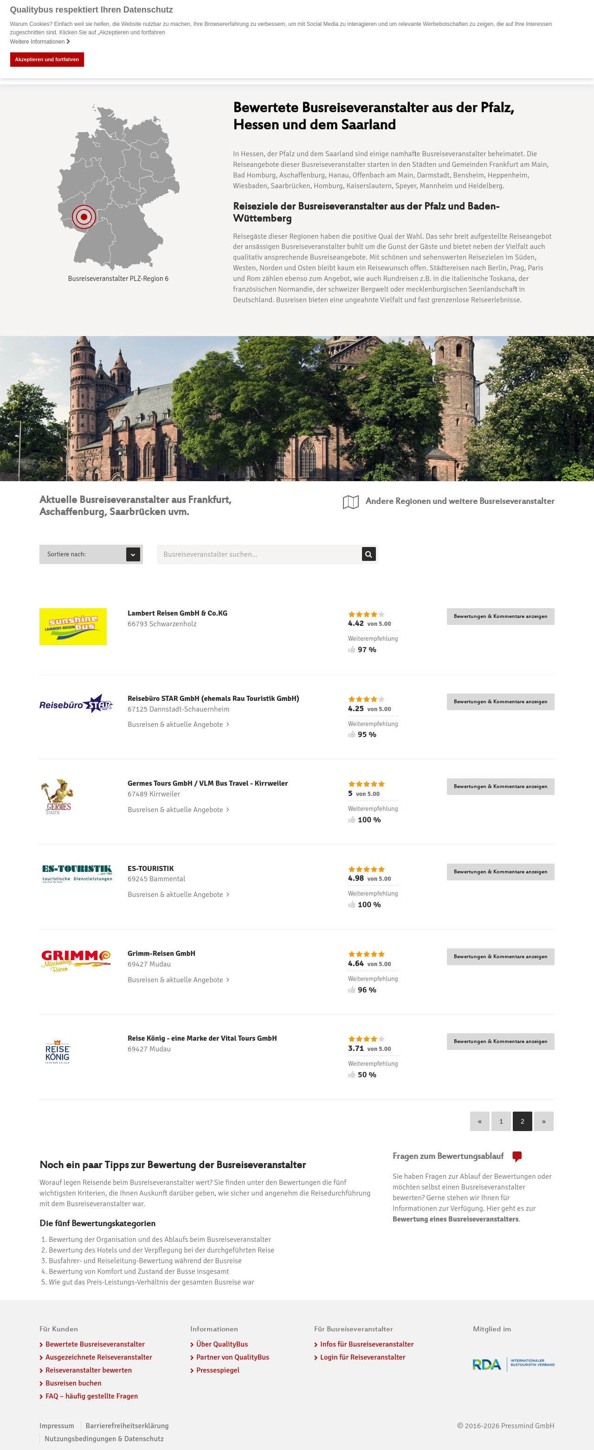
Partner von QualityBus (232, 1357)
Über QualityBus (222, 1344)
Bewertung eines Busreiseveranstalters (456, 1219)
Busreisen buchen (73, 1383)
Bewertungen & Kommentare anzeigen (501, 616)
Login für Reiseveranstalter (363, 1357)
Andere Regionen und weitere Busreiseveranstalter (460, 501)
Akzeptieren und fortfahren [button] (47, 59)
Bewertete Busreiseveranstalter (95, 1344)
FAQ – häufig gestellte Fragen (91, 1396)
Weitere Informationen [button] (40, 41)
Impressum (56, 1426)
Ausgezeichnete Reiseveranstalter (98, 1357)
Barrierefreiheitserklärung (127, 1426)
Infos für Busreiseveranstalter (366, 1344)
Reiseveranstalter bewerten (88, 1370)
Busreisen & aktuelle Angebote (178, 724)
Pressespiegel (217, 1370)
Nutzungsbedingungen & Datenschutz (104, 1438)
